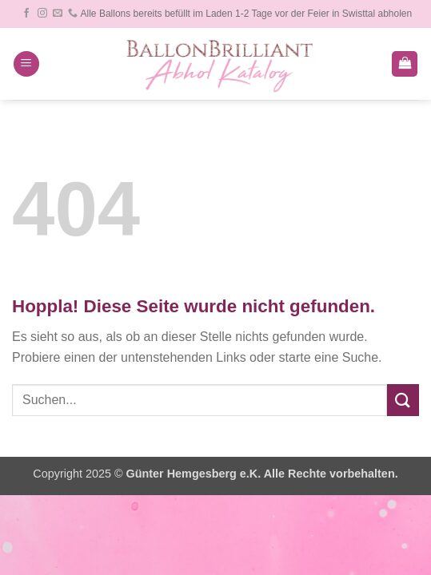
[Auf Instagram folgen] (42, 13)
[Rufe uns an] (73, 13)
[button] (26, 64)
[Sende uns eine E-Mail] (57, 13)
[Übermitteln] (403, 399)
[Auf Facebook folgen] (26, 13)
